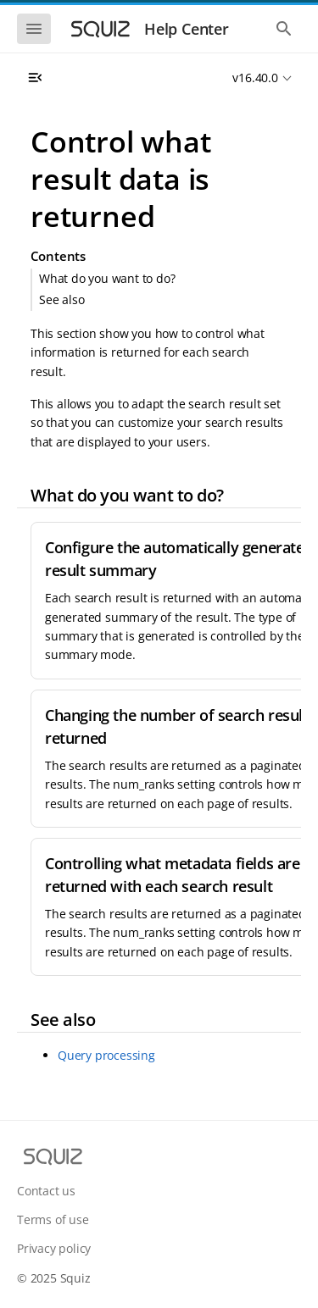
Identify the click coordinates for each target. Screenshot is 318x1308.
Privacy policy (54, 1248)
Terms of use (53, 1219)
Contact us (46, 1191)
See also (61, 299)
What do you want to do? (107, 278)
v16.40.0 (254, 77)
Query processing (106, 1055)
